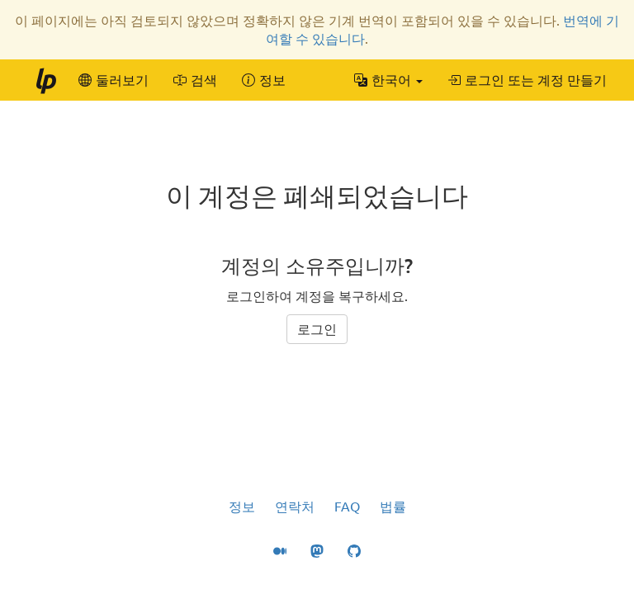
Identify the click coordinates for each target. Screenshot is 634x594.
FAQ (347, 506)
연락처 (295, 506)
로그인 (317, 329)
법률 (393, 506)
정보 (242, 506)
